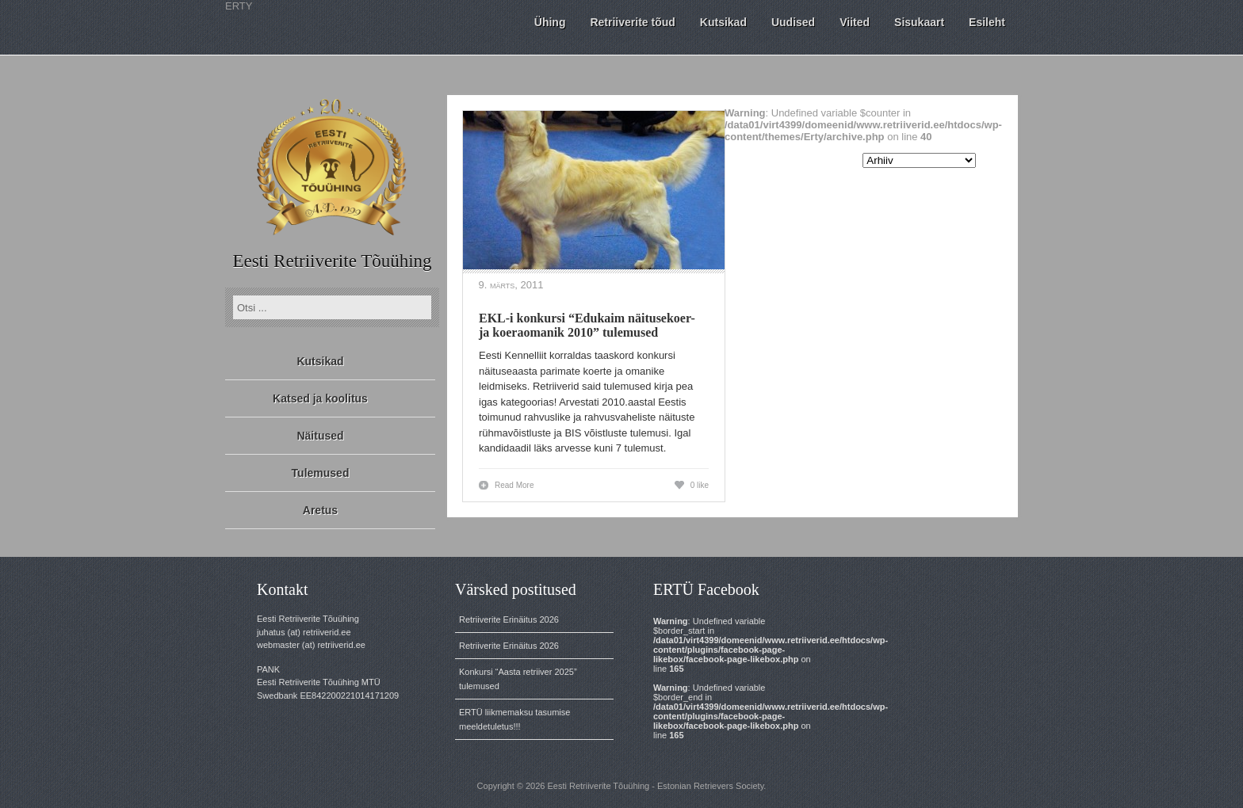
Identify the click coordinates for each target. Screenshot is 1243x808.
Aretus (320, 510)
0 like (699, 485)
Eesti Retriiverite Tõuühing (331, 261)
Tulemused (321, 473)
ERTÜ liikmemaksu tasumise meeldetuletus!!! (514, 719)
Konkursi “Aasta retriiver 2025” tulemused (518, 679)
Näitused (319, 435)
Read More (514, 485)
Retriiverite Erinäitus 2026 (509, 619)
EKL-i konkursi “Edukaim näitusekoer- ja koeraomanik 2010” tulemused (587, 325)
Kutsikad (319, 361)
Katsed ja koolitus (320, 398)
